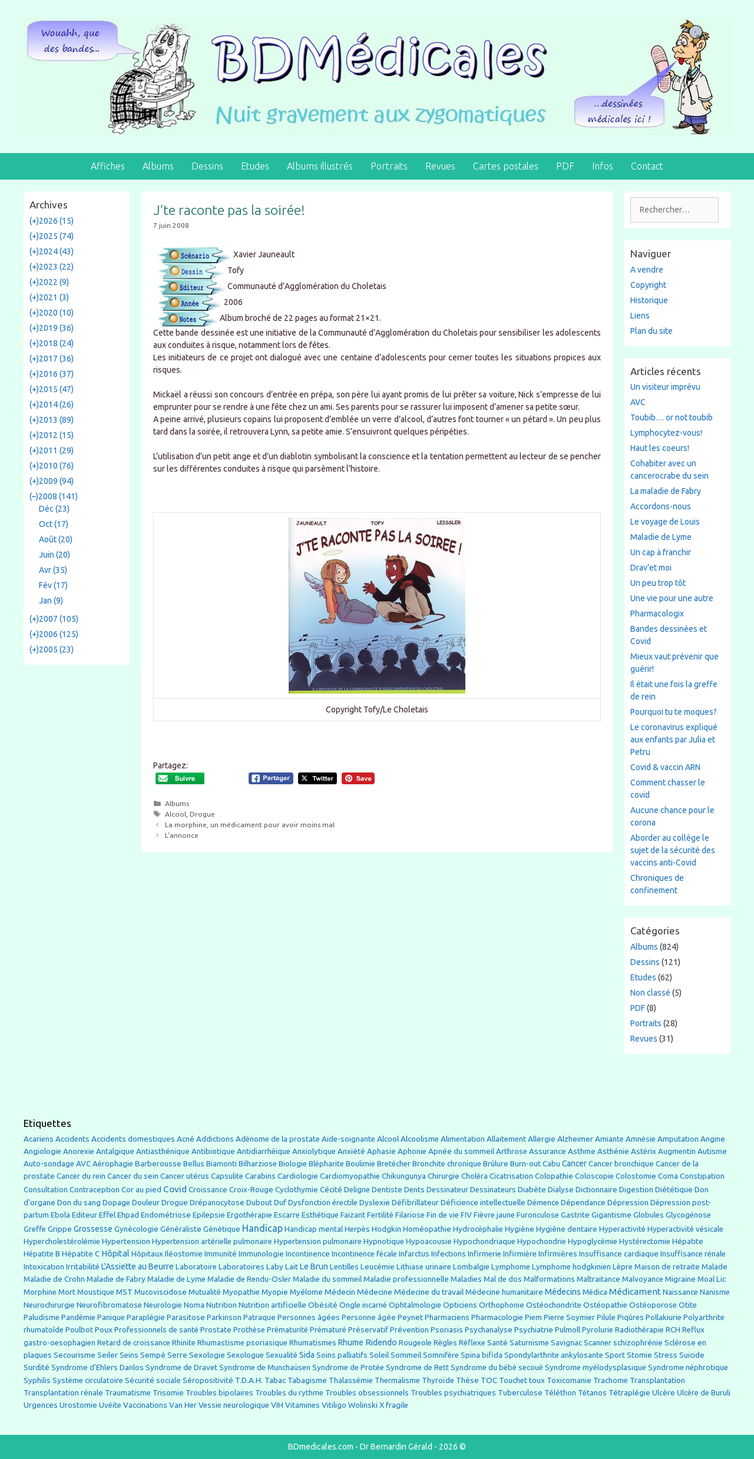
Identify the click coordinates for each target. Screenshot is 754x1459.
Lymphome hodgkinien (571, 1266)
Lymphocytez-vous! (666, 432)
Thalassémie (351, 1380)
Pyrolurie (597, 1329)
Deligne (357, 1189)
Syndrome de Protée (348, 1367)
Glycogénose (688, 1215)
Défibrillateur (415, 1202)
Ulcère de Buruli (703, 1392)
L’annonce (182, 835)
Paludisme (41, 1317)
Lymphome (510, 1266)
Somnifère (441, 1355)
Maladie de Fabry (116, 1279)
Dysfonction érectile (323, 1202)
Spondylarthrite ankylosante (553, 1355)
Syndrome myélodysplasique (595, 1367)
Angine (712, 1138)
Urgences (41, 1405)
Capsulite (227, 1176)
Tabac (275, 1380)
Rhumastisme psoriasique (242, 1342)
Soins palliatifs (342, 1355)
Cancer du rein (81, 1176)
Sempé (153, 1354)
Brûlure (495, 1163)
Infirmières (557, 1253)
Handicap (262, 1228)
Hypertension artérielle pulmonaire (212, 1241)
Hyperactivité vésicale (685, 1229)
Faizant (352, 1215)
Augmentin (677, 1151)
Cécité (331, 1189)
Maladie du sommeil (327, 1279)
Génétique (221, 1229)
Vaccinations (145, 1405)
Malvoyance (642, 1279)
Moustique (95, 1292)
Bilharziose (258, 1163)
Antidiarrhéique (263, 1151)
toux (537, 1380)
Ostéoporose (653, 1305)
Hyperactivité (622, 1229)
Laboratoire (196, 1266)
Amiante (609, 1139)
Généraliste (180, 1228)
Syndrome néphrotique (688, 1367)
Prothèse (249, 1329)
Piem (533, 1317)
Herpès (357, 1229)
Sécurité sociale (153, 1380)
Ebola (60, 1215)
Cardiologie (297, 1176)
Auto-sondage (49, 1163)
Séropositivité (208, 1380)
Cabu (551, 1163)
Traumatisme (128, 1392)
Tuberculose (520, 1392)
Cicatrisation (511, 1176)
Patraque (259, 1317)
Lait (291, 1266)
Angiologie (42, 1151)
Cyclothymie (296, 1189)
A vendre (646, 269)
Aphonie (412, 1151)
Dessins (207, 166)
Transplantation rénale (63, 1392)
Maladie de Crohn (54, 1279)
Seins (129, 1355)
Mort (66, 1292)
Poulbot (79, 1329)
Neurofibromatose (109, 1305)
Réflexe (472, 1342)
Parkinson (224, 1317)
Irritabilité (83, 1266)
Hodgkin (386, 1229)
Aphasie (381, 1151)
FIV (466, 1215)
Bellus (193, 1163)
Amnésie (641, 1139)
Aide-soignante (348, 1139)
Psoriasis (447, 1329)
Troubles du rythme (289, 1392)
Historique (649, 300)
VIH (277, 1405)
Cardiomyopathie (350, 1176)
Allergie (541, 1138)
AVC (638, 402)
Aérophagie (112, 1163)
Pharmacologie (497, 1317)
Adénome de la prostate (278, 1139)
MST (124, 1292)
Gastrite (575, 1215)
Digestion (636, 1189)
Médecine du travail (429, 1291)
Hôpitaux (147, 1253)
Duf (280, 1202)
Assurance (547, 1151)
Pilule (606, 1317)
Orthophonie (501, 1305)
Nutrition (221, 1304)
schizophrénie (638, 1342)
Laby (274, 1266)
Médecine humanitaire (504, 1292)
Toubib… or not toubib (671, 417)
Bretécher (394, 1163)
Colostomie (636, 1176)
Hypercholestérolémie (62, 1241)
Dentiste (387, 1189)
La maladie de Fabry (665, 491)
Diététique (674, 1189)
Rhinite (184, 1342)
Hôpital (115, 1253)
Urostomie (78, 1405)
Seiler (107, 1354)
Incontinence (308, 1253)
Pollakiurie (664, 1317)
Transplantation (657, 1380)
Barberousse (158, 1163)
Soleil (379, 1355)
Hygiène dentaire (566, 1228)
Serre (177, 1354)
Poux (104, 1329)
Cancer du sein (132, 1176)
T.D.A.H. (249, 1380)
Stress (665, 1355)
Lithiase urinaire (423, 1266)
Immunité (220, 1253)
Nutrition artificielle (272, 1305)
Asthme (582, 1151)
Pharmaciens (447, 1317)
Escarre (287, 1215)
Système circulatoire (87, 1380)
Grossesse (93, 1228)
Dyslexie (374, 1202)
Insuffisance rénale (693, 1253)
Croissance (207, 1189)
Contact (647, 166)
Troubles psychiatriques (453, 1392)
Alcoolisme (420, 1139)
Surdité (36, 1367)
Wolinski (363, 1405)
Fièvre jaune (494, 1215)
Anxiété (351, 1151)
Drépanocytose (217, 1202)
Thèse (467, 1380)
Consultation (46, 1189)
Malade (714, 1266)
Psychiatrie (533, 1329)
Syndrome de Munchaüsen (264, 1367)
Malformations (549, 1279)
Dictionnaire (596, 1189)
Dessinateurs (493, 1189)
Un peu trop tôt (658, 583)
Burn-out (525, 1163)
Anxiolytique (314, 1151)
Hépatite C (81, 1253)
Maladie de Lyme (661, 537)
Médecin (340, 1291)
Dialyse (561, 1189)
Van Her (183, 1405)
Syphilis (37, 1380)
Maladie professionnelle (406, 1279)
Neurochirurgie (49, 1305)
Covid (175, 1189)
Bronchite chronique (446, 1163)
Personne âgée (369, 1317)
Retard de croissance (133, 1342)
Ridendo (381, 1342)
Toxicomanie (569, 1380)
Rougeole (415, 1342)
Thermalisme (397, 1380)
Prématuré (328, 1329)
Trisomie (168, 1392)
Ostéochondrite (553, 1305)
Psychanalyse (488, 1329)
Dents (414, 1189)
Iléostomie (184, 1253)
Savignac (566, 1342)
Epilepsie (209, 1214)
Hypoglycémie (592, 1241)
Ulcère (663, 1392)
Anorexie (78, 1151)
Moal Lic (711, 1279)
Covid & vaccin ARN (665, 767)
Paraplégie (146, 1317)
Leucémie (378, 1266)
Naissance (680, 1292)
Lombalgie (471, 1266)
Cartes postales (505, 166)
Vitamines (302, 1405)
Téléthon (560, 1392)
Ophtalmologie (415, 1305)
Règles (445, 1342)
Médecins (563, 1291)
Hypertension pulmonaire (318, 1241)
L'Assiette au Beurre (137, 1266)
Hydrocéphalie (478, 1229)
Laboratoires (241, 1266)
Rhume (350, 1342)
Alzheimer (575, 1138)
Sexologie (207, 1355)
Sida (307, 1354)
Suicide (692, 1354)
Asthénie (613, 1151)
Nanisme (715, 1292)
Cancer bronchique (621, 1163)
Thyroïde (438, 1380)
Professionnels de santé (156, 1329)
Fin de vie (442, 1215)
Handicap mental (314, 1228)
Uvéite (110, 1405)
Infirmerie (484, 1253)
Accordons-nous (660, 506)
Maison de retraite (667, 1266)
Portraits (389, 166)
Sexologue (245, 1355)
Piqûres (630, 1317)
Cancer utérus (184, 1176)
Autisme (712, 1151)
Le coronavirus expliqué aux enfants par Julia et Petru (673, 739)
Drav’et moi (651, 567)
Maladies (466, 1279)
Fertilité (380, 1215)
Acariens (39, 1139)
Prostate (216, 1329)
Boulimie (360, 1163)
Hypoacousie (429, 1241)
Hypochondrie (541, 1241)
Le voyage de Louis (665, 521)
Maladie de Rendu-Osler (249, 1279)
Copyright (648, 285)
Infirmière (520, 1253)
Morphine (40, 1292)
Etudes (255, 166)
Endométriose (166, 1215)
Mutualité (204, 1292)
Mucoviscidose (160, 1291)
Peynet (410, 1317)
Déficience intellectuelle (483, 1202)
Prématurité (287, 1329)
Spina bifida (481, 1355)
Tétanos (592, 1392)
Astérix (643, 1151)
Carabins (260, 1176)
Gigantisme (611, 1215)
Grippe (60, 1229)
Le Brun (314, 1266)
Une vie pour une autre (671, 598)
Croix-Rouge (251, 1189)
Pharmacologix (657, 613)
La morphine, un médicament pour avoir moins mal (250, 824)
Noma (194, 1305)
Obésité (323, 1304)
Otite (688, 1305)
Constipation (702, 1176)
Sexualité (281, 1355)
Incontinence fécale (364, 1253)
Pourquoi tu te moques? (673, 712)
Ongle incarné (363, 1305)
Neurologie (163, 1305)
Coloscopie (594, 1176)
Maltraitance (598, 1279)
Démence (543, 1202)
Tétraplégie (629, 1392)
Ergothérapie (249, 1215)
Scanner (597, 1342)
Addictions (215, 1139)
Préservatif (368, 1329)
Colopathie (554, 1176)
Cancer (574, 1163)
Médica (595, 1292)
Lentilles (344, 1266)
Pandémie (78, 1317)
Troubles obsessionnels (367, 1392)
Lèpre (623, 1266)
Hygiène (519, 1228)
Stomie (639, 1355)
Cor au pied (141, 1189)
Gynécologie (136, 1228)
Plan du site (651, 331)
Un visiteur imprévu (665, 387)
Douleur (146, 1202)
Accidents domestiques (133, 1138)
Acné (185, 1139)
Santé (497, 1342)
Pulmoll (567, 1329)
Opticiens (460, 1305)
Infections (448, 1253)
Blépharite (326, 1163)
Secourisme (74, 1354)
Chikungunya (404, 1176)
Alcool (175, 814)
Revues (440, 166)
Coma (668, 1176)
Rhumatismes (312, 1342)
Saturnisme (529, 1342)
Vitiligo (334, 1405)
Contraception (95, 1189)
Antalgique (115, 1151)
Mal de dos (503, 1279)
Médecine (374, 1291)
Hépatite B (42, 1253)
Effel (107, 1214)
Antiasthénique (163, 1151)
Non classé (650, 992)
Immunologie (261, 1253)
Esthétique (320, 1215)
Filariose (410, 1215)
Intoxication (44, 1266)
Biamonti (221, 1163)
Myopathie (241, 1292)
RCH (673, 1329)
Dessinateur (447, 1189)
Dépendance (583, 1202)
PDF (565, 166)
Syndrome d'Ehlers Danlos (97, 1367)
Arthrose (511, 1151)
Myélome (306, 1292)
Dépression (628, 1202)
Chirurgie (443, 1176)
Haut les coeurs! (659, 448)
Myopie (275, 1292)
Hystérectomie (644, 1241)
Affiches (108, 166)
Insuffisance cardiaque (619, 1253)
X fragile (393, 1405)
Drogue (202, 814)
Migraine (680, 1279)
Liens (640, 315)
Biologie (293, 1163)
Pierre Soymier (569, 1317)
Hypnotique (383, 1241)
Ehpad (128, 1215)
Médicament (635, 1291)
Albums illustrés (320, 166)
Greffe (35, 1229)
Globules (648, 1215)
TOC (489, 1380)
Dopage (116, 1202)
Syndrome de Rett (417, 1367)
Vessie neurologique (234, 1405)
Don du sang (79, 1202)
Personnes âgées (308, 1317)
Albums (158, 166)
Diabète (532, 1189)
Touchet (513, 1380)
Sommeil (406, 1355)
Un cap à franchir (660, 552)
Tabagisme (307, 1380)
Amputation (678, 1139)
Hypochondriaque (484, 1241)
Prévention (409, 1329)
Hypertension (126, 1241)
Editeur (84, 1215)
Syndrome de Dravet (181, 1367)
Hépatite (687, 1241)
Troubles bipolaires (219, 1392)
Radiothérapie (639, 1329)
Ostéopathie (605, 1305)
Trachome (610, 1380)
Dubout (259, 1202)
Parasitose (186, 1317)
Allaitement (506, 1139)
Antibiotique (213, 1151)
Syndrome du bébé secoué (497, 1367)
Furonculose (538, 1215)
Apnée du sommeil (461, 1151)
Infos (602, 166)
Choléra (474, 1176)
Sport (615, 1354)
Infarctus (414, 1253)
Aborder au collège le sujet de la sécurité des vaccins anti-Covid (672, 850)
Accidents (72, 1139)
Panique (111, 1317)
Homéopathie (427, 1229)
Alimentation (463, 1139)
